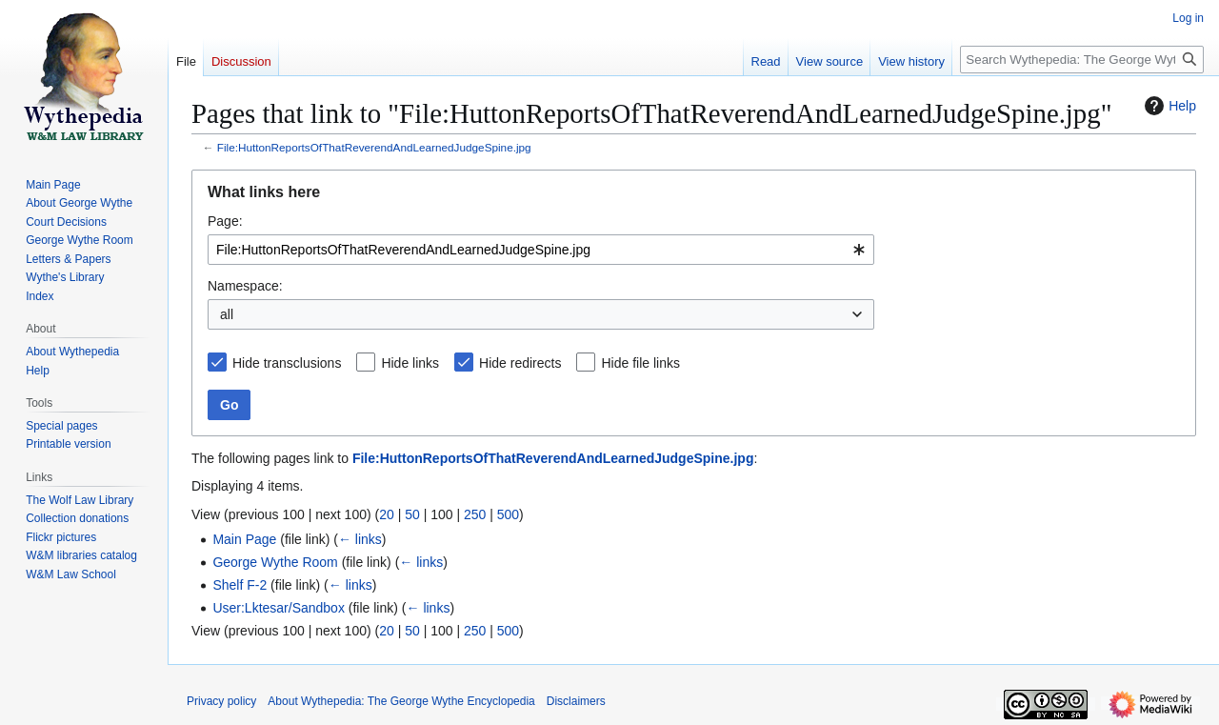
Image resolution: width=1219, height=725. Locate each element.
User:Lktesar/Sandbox (278, 607)
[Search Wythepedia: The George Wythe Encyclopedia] (1082, 59)
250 (475, 514)
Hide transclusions (286, 363)
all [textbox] (226, 314)
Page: (225, 221)
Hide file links (640, 363)
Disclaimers (576, 701)
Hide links (410, 363)
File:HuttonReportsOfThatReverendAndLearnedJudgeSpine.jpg (374, 147)
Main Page (244, 539)
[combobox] (541, 249)
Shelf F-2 (239, 585)
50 (412, 514)
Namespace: (245, 285)
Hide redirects (520, 363)
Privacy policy (221, 701)
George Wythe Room (274, 562)
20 (386, 514)
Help (1168, 105)
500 (508, 514)
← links (360, 539)
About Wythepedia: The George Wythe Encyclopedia (401, 701)
